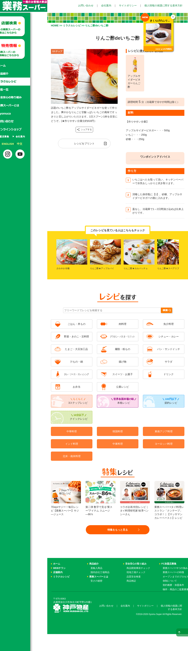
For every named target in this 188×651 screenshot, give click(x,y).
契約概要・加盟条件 (173, 585)
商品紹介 (23, 74)
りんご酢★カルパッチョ (136, 268)
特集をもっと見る (117, 529)
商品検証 (131, 580)
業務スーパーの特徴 (173, 572)
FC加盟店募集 (17, 136)
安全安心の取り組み (136, 563)
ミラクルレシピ (23, 82)
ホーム (23, 66)
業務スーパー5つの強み (175, 568)
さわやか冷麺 (62, 268)
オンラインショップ (23, 130)
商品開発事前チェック (138, 568)
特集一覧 (23, 90)
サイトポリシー (128, 5)
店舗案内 (58, 572)
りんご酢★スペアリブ (168, 268)
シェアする (84, 129)
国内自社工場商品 (100, 572)
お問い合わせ (85, 5)
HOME (55, 25)
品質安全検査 (134, 576)
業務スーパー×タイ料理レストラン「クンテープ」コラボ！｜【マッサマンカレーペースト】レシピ (169, 505)
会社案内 (106, 5)
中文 (36, 143)
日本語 (12, 143)
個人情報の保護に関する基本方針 (163, 5)
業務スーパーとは (23, 106)
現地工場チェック (136, 572)
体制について (170, 580)
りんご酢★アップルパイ (102, 268)
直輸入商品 (96, 568)
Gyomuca (23, 114)
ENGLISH (25, 143)
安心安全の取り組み (23, 98)
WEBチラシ (59, 568)
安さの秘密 (96, 580)
